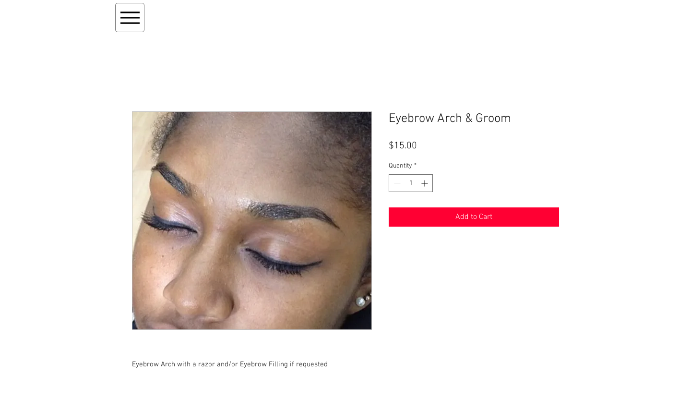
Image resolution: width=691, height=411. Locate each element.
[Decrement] (396, 183)
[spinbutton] (410, 183)
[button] (519, 15)
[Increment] (425, 183)
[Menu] (129, 17)
